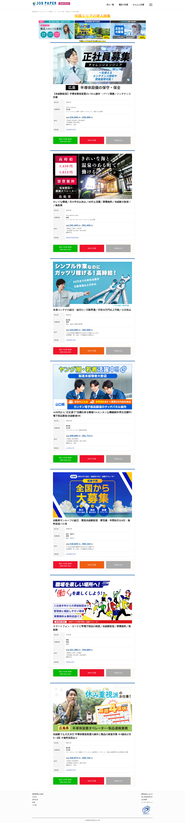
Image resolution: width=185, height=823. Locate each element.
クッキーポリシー (147, 802)
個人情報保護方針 (147, 797)
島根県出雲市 (70, 662)
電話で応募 (123, 5)
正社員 (34, 797)
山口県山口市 (70, 448)
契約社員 (35, 799)
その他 (34, 805)
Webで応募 (92, 140)
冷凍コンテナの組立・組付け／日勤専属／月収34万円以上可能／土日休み (92, 310)
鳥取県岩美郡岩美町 (72, 237)
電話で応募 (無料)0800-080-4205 (65, 140)
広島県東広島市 (71, 129)
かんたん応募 (138, 5)
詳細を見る (118, 140)
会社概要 (144, 799)
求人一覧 (110, 5)
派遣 (33, 802)
